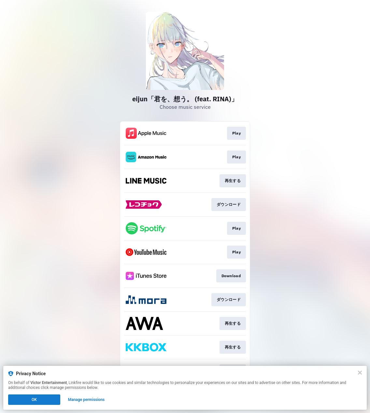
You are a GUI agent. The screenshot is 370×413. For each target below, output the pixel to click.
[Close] (360, 372)
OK (34, 399)
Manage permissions (86, 399)
